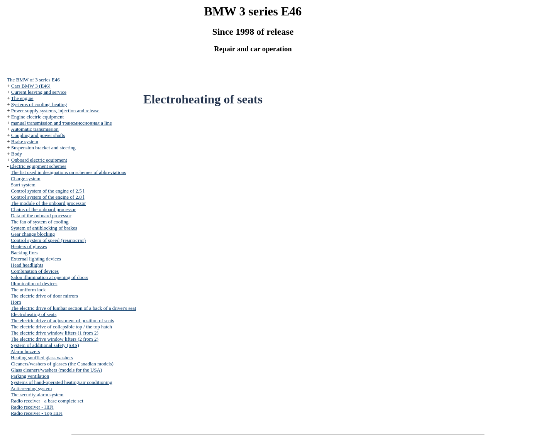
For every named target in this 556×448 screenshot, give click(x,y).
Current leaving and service (38, 92)
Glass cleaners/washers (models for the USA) (56, 370)
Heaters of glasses (29, 246)
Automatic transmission (35, 129)
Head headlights (27, 265)
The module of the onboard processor (48, 203)
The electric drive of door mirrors (44, 296)
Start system (23, 185)
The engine (22, 98)
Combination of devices (35, 271)
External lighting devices (36, 259)
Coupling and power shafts (38, 135)
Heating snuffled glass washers (42, 357)
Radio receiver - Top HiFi (37, 413)
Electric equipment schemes (38, 166)
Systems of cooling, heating (39, 104)
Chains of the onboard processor (43, 209)
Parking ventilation (30, 376)
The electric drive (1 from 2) (54, 333)
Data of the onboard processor (41, 215)
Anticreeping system (31, 388)
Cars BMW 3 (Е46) (31, 86)
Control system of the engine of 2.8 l (48, 197)
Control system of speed (48, 240)
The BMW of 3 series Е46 (33, 80)
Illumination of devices (34, 283)
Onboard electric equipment (39, 160)
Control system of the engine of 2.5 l (48, 191)
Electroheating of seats (33, 314)
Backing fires (24, 252)
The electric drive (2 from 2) (54, 339)
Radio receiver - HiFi (32, 407)
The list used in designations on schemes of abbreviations (68, 172)
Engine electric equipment (37, 117)
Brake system (24, 141)
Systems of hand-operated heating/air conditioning (61, 382)
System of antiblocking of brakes (44, 228)
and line (61, 123)
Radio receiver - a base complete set (47, 401)
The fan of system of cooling (40, 222)
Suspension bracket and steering (43, 147)
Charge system (26, 178)
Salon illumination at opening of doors (49, 277)
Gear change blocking (33, 234)
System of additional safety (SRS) (45, 345)
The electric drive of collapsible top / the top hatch (61, 327)
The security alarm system (37, 394)
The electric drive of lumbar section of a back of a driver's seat (73, 308)
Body (16, 154)
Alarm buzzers (25, 351)
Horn (16, 302)
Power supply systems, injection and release (55, 110)
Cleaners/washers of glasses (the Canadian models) (62, 364)
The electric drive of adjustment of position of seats (62, 320)
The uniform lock (28, 289)
